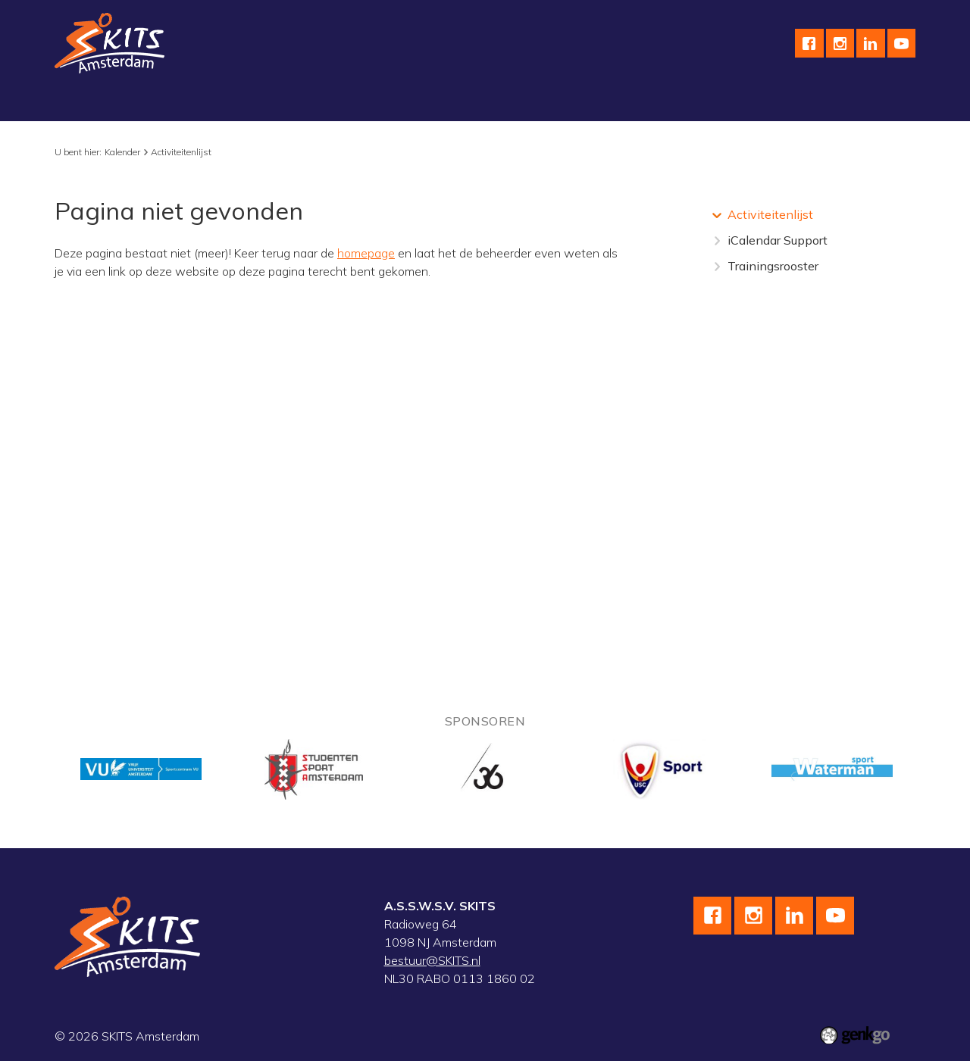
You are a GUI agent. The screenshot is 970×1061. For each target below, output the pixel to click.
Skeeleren (344, 103)
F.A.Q (765, 103)
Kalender (491, 103)
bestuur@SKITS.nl (432, 960)
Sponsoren (568, 103)
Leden (820, 103)
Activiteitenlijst (181, 152)
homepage (366, 253)
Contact (705, 103)
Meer (876, 103)
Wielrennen (261, 103)
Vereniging (95, 103)
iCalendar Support (778, 240)
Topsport (419, 103)
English (640, 103)
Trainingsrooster (773, 266)
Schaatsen (177, 103)
